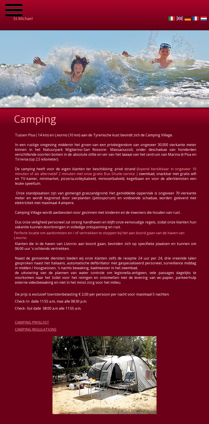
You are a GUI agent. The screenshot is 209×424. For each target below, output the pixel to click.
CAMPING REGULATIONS (35, 329)
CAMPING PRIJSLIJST (32, 322)
